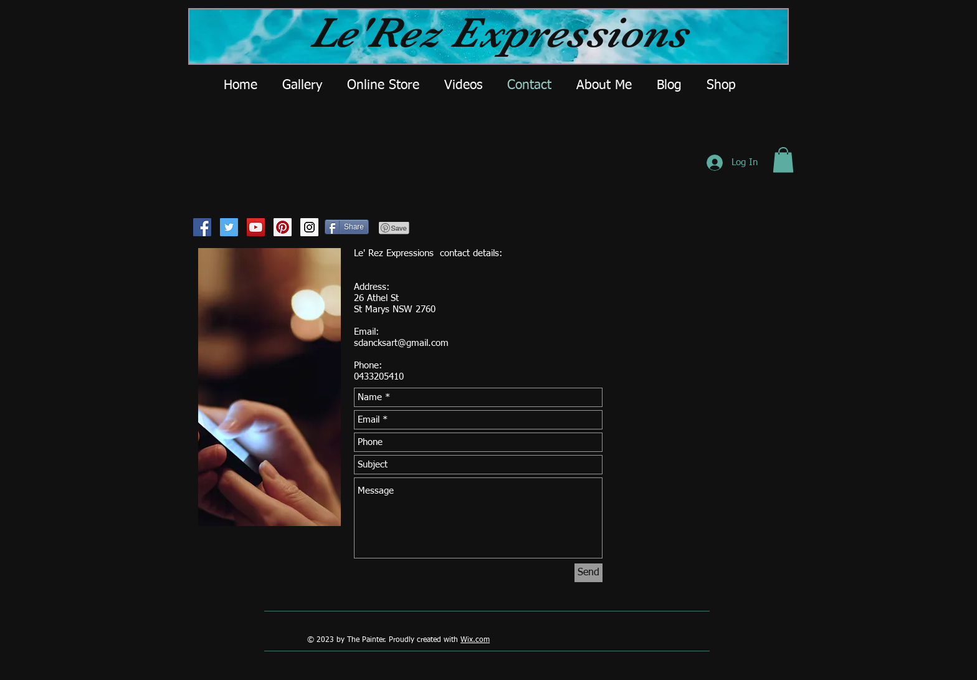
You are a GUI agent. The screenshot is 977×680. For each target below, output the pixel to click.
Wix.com (475, 640)
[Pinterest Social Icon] (283, 227)
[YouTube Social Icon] (256, 227)
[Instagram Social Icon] (309, 227)
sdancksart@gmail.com (401, 343)
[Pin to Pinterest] (394, 228)
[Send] (588, 572)
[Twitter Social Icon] (229, 227)
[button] (783, 160)
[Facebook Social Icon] (202, 227)
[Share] (347, 226)
